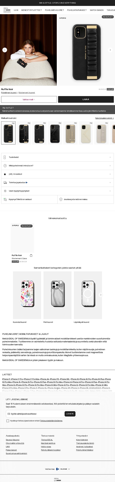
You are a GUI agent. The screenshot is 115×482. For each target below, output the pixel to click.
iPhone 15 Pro (27, 382)
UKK (8, 447)
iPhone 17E (54, 379)
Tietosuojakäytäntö (85, 443)
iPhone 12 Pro (63, 385)
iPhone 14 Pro (78, 382)
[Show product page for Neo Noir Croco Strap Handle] (24, 133)
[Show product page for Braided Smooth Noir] (39, 133)
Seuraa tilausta (12, 440)
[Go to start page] (7, 10)
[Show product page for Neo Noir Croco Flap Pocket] (55, 133)
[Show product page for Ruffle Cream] (101, 133)
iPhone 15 (16, 382)
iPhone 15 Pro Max (55, 382)
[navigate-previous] (100, 295)
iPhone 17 (6, 379)
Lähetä (70, 414)
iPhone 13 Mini (51, 385)
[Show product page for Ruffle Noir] (8, 132)
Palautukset (11, 450)
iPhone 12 (74, 385)
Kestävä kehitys (48, 443)
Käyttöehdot (82, 440)
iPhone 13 (11, 385)
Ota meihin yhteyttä (15, 443)
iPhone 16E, (65, 379)
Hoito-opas (46, 447)
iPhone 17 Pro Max (31, 379)
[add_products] (31, 255)
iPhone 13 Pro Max (36, 385)
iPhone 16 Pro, (85, 379)
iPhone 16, (75, 379)
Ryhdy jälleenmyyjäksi (50, 450)
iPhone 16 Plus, (98, 379)
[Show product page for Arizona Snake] (70, 133)
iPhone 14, (68, 382)
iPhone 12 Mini (101, 385)
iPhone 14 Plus (91, 382)
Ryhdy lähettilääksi (84, 450)
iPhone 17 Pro (17, 379)
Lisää (86, 99)
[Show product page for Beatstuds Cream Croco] (86, 133)
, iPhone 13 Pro (21, 385)
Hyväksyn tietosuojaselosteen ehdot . (36, 420)
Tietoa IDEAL (47, 440)
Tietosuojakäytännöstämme (51, 420)
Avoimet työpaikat (84, 447)
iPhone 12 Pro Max (87, 385)
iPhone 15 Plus (40, 382)
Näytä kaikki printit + (104, 118)
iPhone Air (44, 379)
